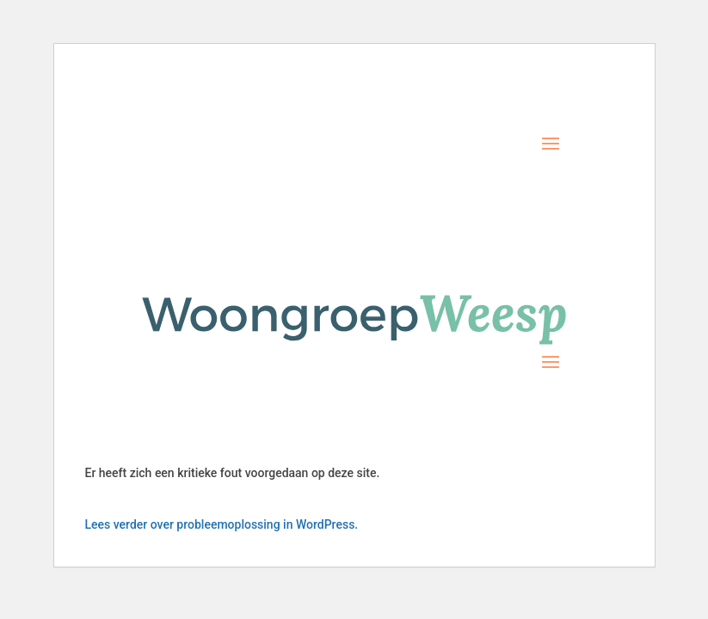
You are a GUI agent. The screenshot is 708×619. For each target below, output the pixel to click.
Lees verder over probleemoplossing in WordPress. (222, 524)
